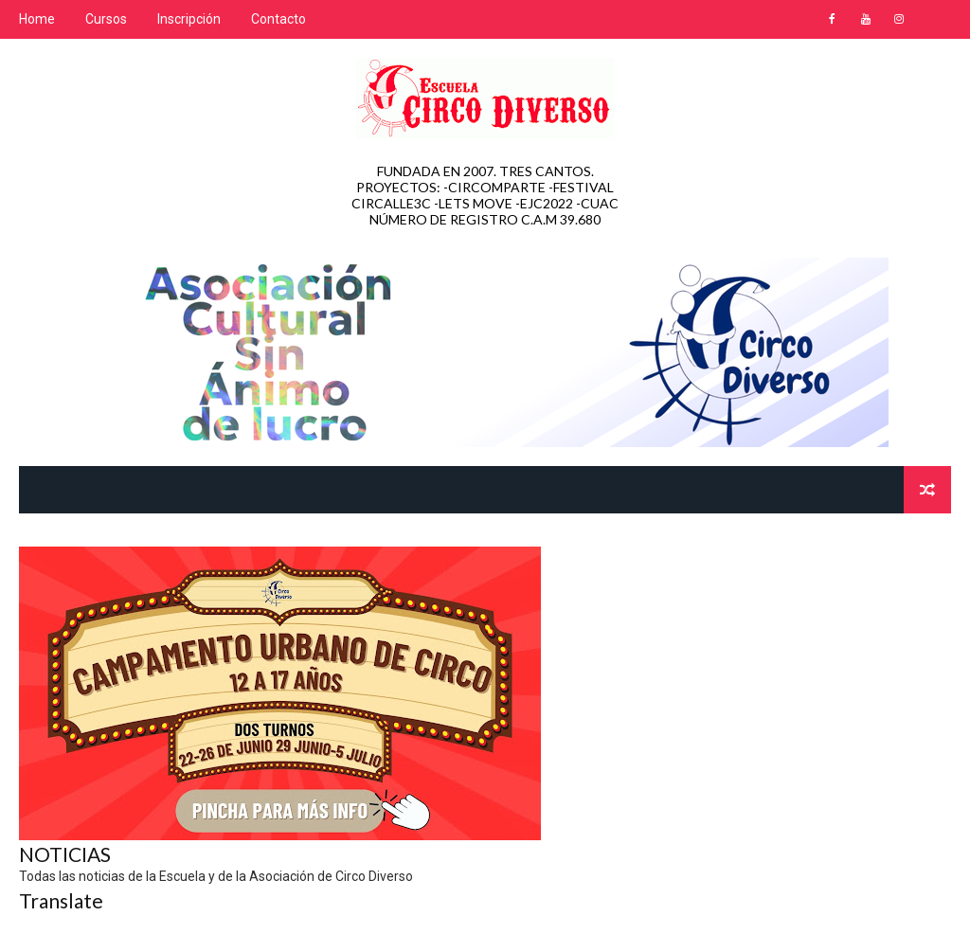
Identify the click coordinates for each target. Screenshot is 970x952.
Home (37, 19)
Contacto (278, 19)
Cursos (106, 19)
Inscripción (189, 19)
